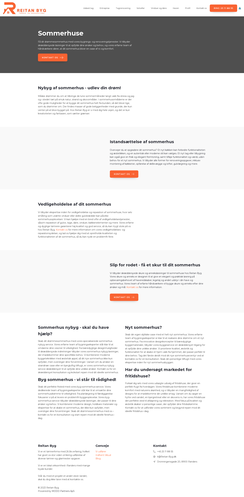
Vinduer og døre (159, 8)
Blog (98, 458)
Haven (176, 8)
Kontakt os (202, 8)
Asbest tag (88, 8)
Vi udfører (101, 451)
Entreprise (105, 8)
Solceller (141, 8)
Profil (187, 8)
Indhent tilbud (103, 455)
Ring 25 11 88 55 (223, 8)
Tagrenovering (123, 8)
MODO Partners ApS (63, 491)
